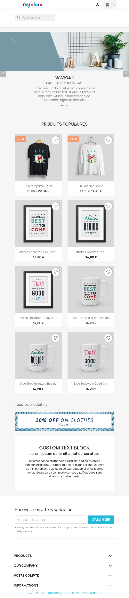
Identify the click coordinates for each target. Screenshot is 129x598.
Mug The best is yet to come (91, 318)
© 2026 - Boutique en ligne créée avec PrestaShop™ (64, 593)
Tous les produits (32, 404)
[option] (64, 71)
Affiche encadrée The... (91, 252)
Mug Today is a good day (91, 383)
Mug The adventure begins (38, 383)
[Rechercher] (35, 17)
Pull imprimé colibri (90, 186)
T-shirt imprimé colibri (38, 186)
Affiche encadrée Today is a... (38, 318)
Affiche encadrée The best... (38, 252)
